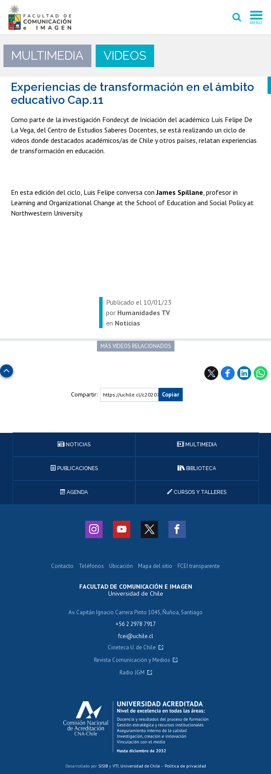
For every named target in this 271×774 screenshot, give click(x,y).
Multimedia (197, 445)
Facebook (227, 373)
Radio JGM (132, 673)
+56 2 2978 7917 (136, 624)
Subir (6, 368)
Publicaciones (74, 468)
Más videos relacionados (135, 346)
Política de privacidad (185, 766)
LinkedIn (244, 373)
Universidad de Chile (140, 766)
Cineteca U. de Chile (132, 648)
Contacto (62, 566)
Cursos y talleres (196, 492)
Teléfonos (91, 566)
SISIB (103, 766)
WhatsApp (260, 373)
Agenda (74, 492)
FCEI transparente (198, 566)
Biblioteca (196, 468)
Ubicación (121, 566)
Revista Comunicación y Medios (132, 660)
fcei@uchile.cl (135, 636)
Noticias (74, 445)
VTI (116, 766)
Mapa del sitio (155, 566)
